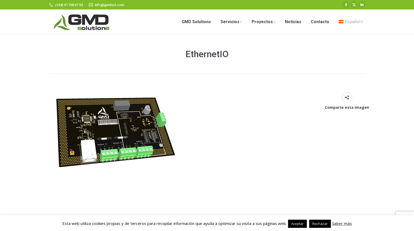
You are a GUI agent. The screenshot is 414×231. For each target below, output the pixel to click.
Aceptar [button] (297, 223)
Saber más (342, 223)
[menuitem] (351, 21)
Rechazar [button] (320, 223)
